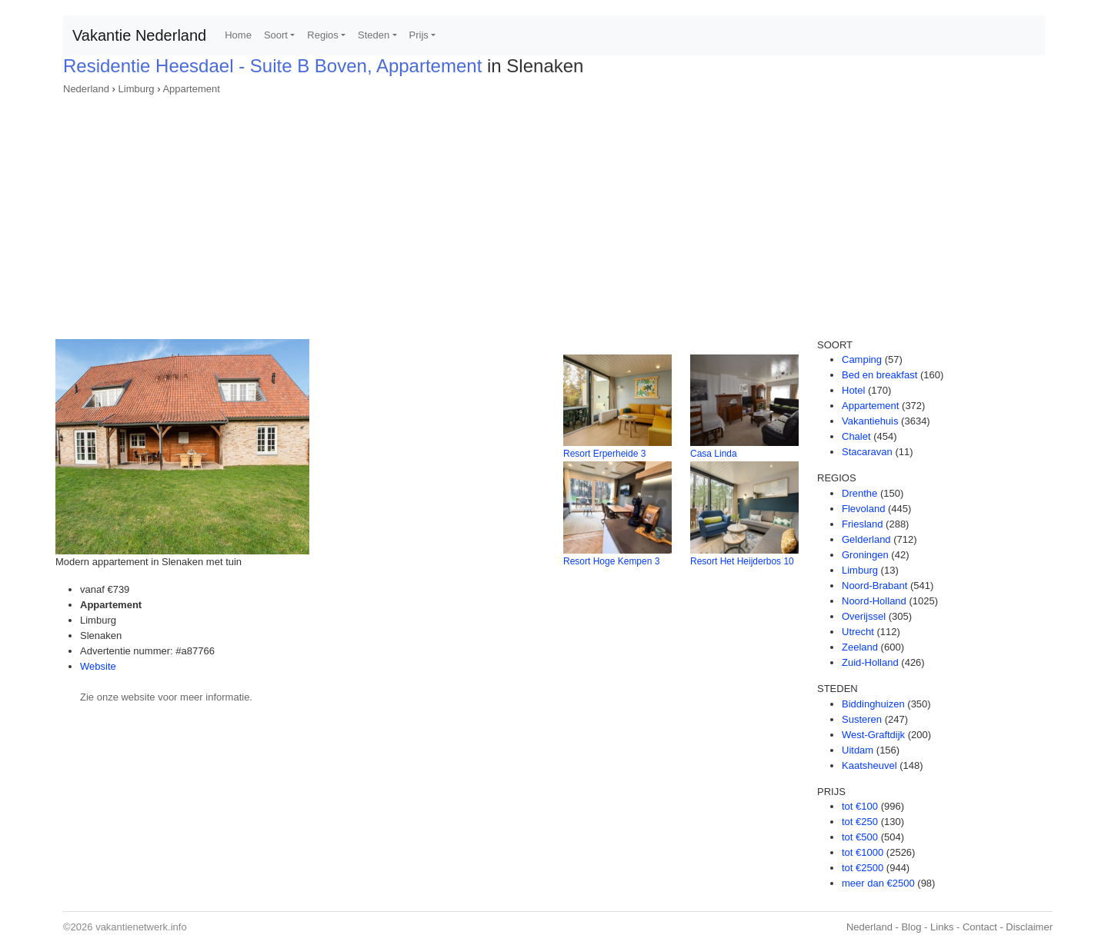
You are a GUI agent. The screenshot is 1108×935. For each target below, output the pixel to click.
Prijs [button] (419, 35)
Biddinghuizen (873, 704)
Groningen (865, 555)
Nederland (86, 89)
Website (98, 666)
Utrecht (858, 631)
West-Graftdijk (873, 734)
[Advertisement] (554, 212)
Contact (980, 927)
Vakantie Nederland (139, 35)
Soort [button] (276, 35)
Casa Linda (713, 453)
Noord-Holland (874, 601)
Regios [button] (322, 35)
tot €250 (860, 821)
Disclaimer (1029, 927)
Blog (911, 927)
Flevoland (863, 508)
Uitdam (857, 750)
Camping (862, 359)
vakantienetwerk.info (141, 927)
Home (238, 35)
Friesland (862, 524)
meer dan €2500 (878, 883)
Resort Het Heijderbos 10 (742, 561)
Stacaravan (867, 452)
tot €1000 (862, 852)
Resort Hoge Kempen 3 (611, 561)
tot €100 (860, 806)
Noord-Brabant (874, 585)
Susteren (862, 719)
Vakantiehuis (870, 421)
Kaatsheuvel (869, 765)
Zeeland (860, 647)
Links (941, 927)
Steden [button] (373, 35)
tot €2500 (862, 867)
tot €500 (860, 837)
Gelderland (866, 539)
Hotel (853, 390)
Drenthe (859, 493)
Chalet (856, 436)
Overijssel (864, 616)
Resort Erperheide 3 (604, 453)
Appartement (190, 89)
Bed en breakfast (879, 375)
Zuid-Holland (870, 662)
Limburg (136, 89)
